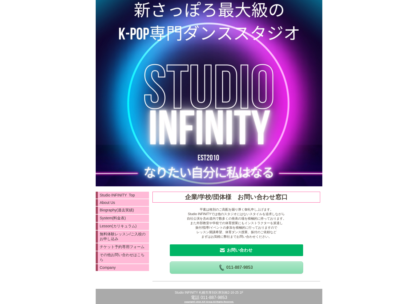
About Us (107, 202)
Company (108, 267)
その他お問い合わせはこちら (122, 257)
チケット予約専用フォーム (122, 247)
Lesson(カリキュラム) (118, 226)
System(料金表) (113, 218)
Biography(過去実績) (117, 210)
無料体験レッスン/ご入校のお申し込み (123, 236)
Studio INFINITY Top (117, 195)
